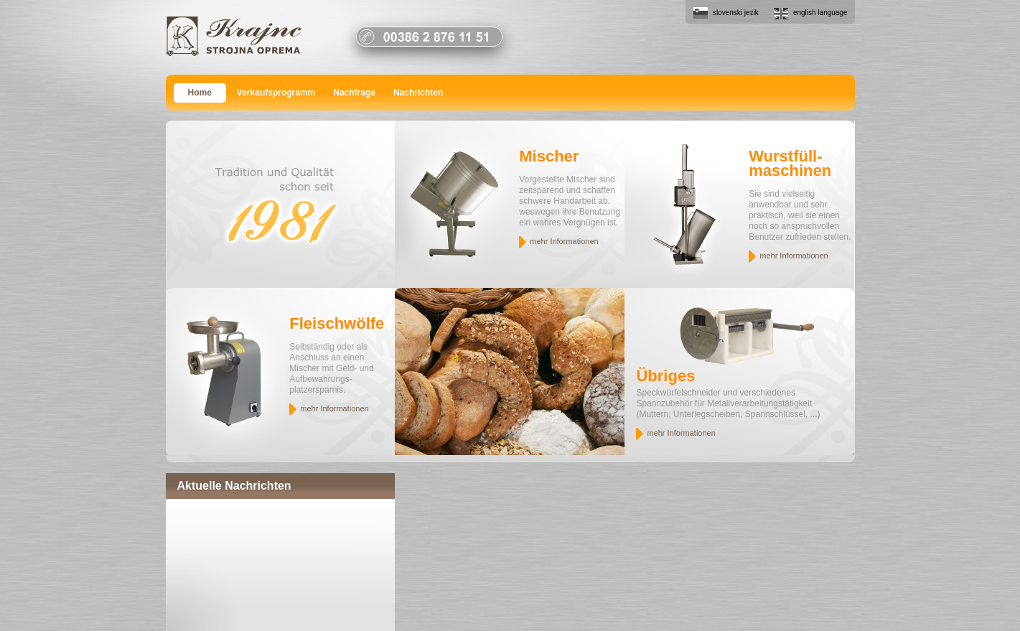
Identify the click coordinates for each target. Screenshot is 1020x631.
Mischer (549, 156)
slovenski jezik (736, 13)
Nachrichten (418, 93)
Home (200, 93)
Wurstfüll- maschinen (790, 163)
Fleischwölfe (336, 323)
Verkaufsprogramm (276, 93)
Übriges (665, 376)
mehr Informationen (564, 241)
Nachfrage (354, 93)
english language (820, 13)
